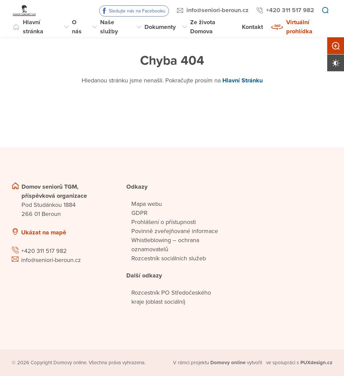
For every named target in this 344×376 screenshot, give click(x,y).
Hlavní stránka (33, 26)
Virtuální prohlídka (299, 26)
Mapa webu (146, 204)
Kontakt (252, 27)
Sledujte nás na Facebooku (137, 11)
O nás (77, 26)
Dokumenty (160, 27)
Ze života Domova (202, 26)
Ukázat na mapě (43, 232)
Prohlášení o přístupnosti (163, 222)
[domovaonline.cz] (228, 363)
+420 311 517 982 (290, 10)
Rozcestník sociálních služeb (168, 258)
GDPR (139, 213)
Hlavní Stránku (242, 80)
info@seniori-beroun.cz (217, 10)
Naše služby (109, 26)
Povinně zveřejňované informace (174, 231)
